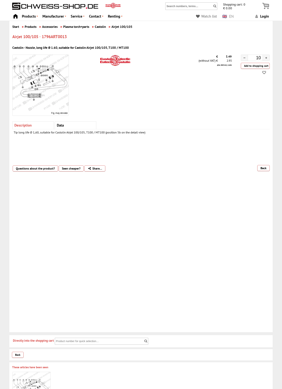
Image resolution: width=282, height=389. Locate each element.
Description (23, 125)
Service (78, 17)
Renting (116, 17)
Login (261, 16)
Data (60, 125)
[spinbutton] (252, 58)
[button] (266, 58)
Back (263, 168)
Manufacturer (54, 17)
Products (30, 17)
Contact (97, 17)
